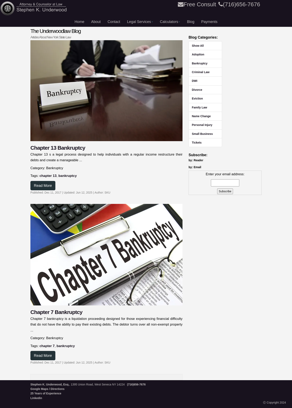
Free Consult (197, 4)
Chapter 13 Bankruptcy (57, 148)
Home (79, 22)
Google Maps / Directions (47, 389)
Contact (114, 22)
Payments (209, 22)
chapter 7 (47, 346)
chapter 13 (48, 176)
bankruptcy (67, 176)
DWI (194, 80)
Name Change (201, 116)
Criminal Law (200, 72)
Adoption (198, 54)
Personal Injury (202, 125)
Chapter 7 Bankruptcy (56, 312)
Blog (190, 22)
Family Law (199, 107)
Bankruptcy (199, 63)
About (96, 22)
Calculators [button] (170, 22)
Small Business (202, 133)
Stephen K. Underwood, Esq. (49, 384)
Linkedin (36, 398)
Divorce (197, 89)
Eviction (197, 98)
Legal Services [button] (140, 22)
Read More (43, 186)
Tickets (197, 142)
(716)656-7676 (239, 4)
